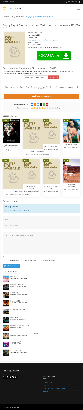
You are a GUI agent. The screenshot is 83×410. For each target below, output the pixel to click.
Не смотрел (54, 77)
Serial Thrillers (17, 191)
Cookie (45, 391)
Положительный (11, 260)
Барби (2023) (15, 276)
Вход (63, 2)
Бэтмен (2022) (15, 301)
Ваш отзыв (6, 257)
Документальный (38, 40)
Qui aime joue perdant (37, 151)
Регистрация (72, 2)
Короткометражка (51, 40)
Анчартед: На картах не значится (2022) (24, 334)
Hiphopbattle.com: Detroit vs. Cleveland (11, 146)
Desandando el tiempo (31, 187)
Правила (46, 385)
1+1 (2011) (14, 293)
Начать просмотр (41, 96)
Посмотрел (29, 77)
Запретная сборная (51, 146)
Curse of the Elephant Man (51, 187)
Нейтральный (29, 260)
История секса (71, 145)
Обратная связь (48, 382)
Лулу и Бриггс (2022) (17, 309)
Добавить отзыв (11, 266)
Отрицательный (47, 260)
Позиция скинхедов (71, 185)
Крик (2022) (14, 317)
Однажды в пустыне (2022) (19, 326)
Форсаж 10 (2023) (16, 284)
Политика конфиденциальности (54, 388)
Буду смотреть (41, 77)
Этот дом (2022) (16, 350)
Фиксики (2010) (15, 342)
